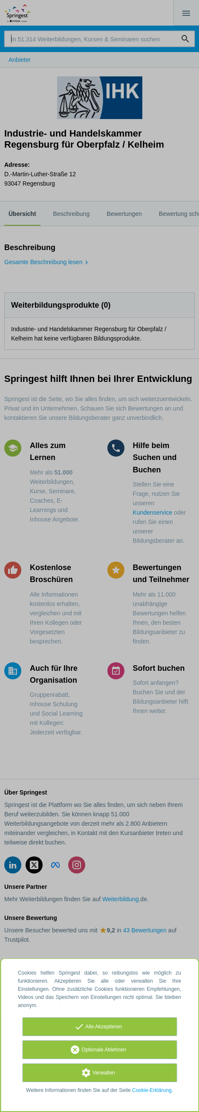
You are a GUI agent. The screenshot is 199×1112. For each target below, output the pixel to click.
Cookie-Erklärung (152, 1090)
